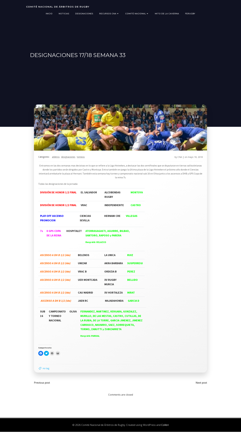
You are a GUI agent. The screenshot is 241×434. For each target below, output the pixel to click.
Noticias (64, 13)
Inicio (49, 13)
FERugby (190, 13)
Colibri (165, 427)
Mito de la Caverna (167, 13)
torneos (81, 158)
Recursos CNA (109, 13)
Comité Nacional (137, 13)
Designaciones (84, 13)
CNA (179, 158)
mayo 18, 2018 (194, 158)
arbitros (56, 158)
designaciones (69, 158)
